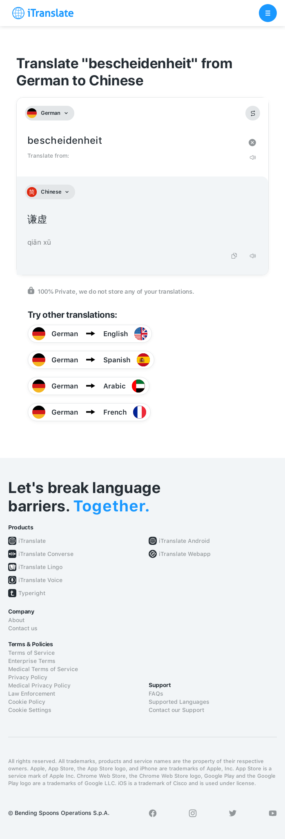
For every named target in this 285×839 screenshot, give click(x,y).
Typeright (31, 593)
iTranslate (32, 541)
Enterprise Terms (32, 661)
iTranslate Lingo (40, 567)
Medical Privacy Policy (39, 685)
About (16, 620)
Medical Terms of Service (43, 669)
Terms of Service (31, 652)
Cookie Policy (26, 701)
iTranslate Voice (40, 580)
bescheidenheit (134, 140)
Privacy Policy (27, 677)
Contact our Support (176, 710)
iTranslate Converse (45, 554)
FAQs (156, 693)
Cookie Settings (29, 710)
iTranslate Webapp (185, 554)
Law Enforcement (31, 693)
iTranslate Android (184, 541)
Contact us (23, 628)
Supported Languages (179, 701)
